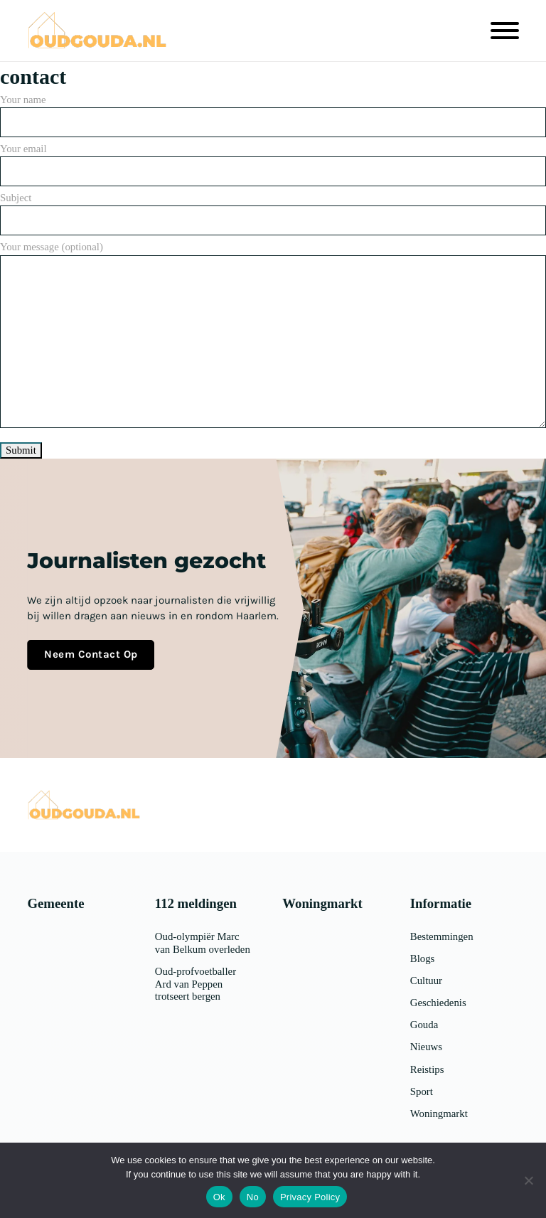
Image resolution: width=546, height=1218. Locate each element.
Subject (273, 209)
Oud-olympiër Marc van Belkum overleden (202, 943)
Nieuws (426, 1046)
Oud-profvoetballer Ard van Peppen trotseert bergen (195, 984)
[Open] (505, 30)
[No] (528, 1180)
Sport (421, 1091)
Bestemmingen (441, 936)
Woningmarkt (439, 1113)
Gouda (424, 1024)
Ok (219, 1197)
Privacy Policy (310, 1197)
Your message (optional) (273, 335)
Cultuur (426, 980)
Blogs (422, 958)
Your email (273, 160)
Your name (273, 111)
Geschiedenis (438, 1002)
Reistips (427, 1069)
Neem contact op (91, 654)
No (253, 1197)
